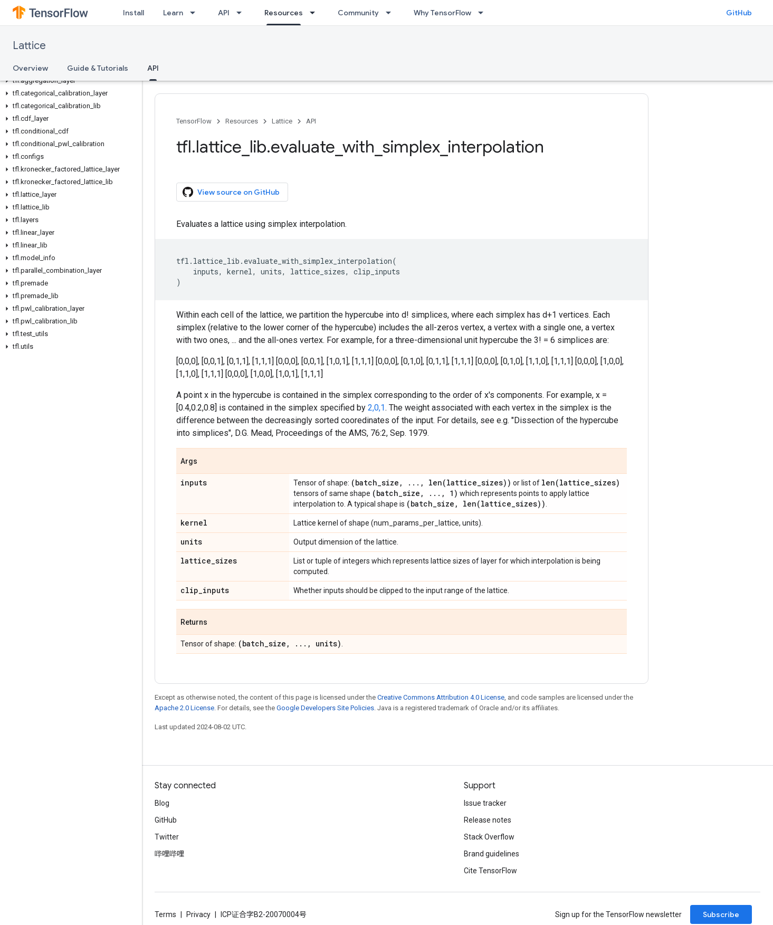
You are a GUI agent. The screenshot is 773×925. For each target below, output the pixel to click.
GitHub (739, 12)
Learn (173, 12)
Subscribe (721, 914)
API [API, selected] (153, 68)
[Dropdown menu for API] (242, 12)
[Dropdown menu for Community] (391, 12)
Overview (30, 68)
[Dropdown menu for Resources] (315, 12)
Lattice (29, 45)
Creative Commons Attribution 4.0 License (440, 697)
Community (358, 12)
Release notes (487, 820)
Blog (162, 803)
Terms (165, 914)
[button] (69, 80)
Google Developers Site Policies (325, 708)
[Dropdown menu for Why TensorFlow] (484, 12)
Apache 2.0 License (184, 708)
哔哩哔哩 (169, 854)
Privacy (198, 914)
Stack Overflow (489, 837)
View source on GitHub (231, 192)
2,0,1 (376, 408)
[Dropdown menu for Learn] (195, 12)
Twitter (167, 837)
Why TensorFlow (442, 12)
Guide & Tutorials (97, 68)
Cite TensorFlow (490, 870)
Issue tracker (485, 803)
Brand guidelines (491, 854)
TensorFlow (194, 121)
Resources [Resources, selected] (283, 12)
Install (133, 12)
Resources (241, 121)
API (224, 12)
